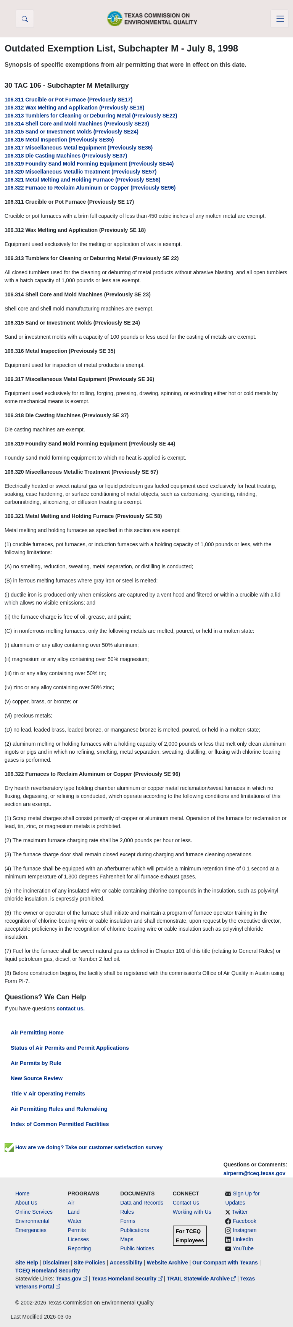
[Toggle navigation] (279, 19)
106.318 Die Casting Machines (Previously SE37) (66, 156)
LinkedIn (243, 1239)
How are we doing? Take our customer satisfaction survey (84, 1147)
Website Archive (167, 1262)
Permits (77, 1230)
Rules (127, 1212)
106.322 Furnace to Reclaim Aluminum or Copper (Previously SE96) (90, 188)
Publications (134, 1230)
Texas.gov (72, 1279)
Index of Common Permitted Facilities (60, 1124)
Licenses (78, 1239)
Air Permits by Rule (36, 1063)
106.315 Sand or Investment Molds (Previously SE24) (71, 132)
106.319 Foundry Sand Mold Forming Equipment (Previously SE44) (89, 164)
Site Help (26, 1262)
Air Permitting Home (37, 1032)
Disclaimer (55, 1262)
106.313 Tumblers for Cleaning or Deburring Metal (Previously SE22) (91, 116)
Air (71, 1203)
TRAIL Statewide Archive (202, 1279)
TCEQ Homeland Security (47, 1270)
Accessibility (126, 1262)
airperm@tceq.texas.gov (254, 1173)
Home (22, 1193)
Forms (127, 1221)
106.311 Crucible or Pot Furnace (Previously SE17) (68, 100)
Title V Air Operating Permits (48, 1094)
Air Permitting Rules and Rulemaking (59, 1109)
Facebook (244, 1221)
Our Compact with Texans (225, 1262)
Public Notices (137, 1248)
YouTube (243, 1248)
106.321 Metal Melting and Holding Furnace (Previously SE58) (82, 180)
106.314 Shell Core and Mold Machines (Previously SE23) (77, 124)
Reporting (79, 1248)
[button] (25, 19)
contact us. (70, 1008)
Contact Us (186, 1203)
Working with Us (192, 1212)
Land (74, 1212)
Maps (126, 1239)
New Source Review (37, 1078)
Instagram (244, 1230)
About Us (26, 1203)
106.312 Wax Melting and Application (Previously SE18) (74, 108)
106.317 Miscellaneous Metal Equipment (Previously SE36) (79, 148)
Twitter (240, 1212)
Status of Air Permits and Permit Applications (70, 1048)
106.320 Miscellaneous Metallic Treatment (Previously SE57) (80, 172)
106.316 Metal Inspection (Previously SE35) (59, 140)
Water (75, 1221)
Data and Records (141, 1203)
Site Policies (89, 1262)
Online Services (34, 1212)
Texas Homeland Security (128, 1279)
